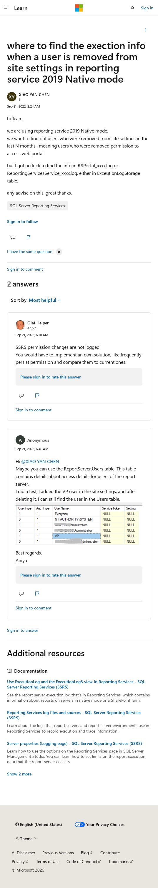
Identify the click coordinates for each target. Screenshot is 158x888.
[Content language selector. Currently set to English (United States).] (39, 824)
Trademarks (119, 861)
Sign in (147, 8)
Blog (85, 852)
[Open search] (133, 8)
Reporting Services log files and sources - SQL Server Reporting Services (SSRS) (74, 715)
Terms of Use (47, 861)
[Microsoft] (79, 8)
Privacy (18, 861)
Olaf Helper (38, 323)
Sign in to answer (22, 630)
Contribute (110, 852)
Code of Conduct (81, 861)
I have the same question (29, 251)
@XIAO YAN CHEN (40, 461)
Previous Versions (58, 852)
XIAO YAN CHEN (34, 94)
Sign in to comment (25, 269)
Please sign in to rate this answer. (50, 377)
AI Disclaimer (23, 852)
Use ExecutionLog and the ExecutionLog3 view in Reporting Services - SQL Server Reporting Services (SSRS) (76, 684)
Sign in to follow (22, 221)
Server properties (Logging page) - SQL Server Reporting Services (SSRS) (74, 743)
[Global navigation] (6, 8)
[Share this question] (146, 30)
